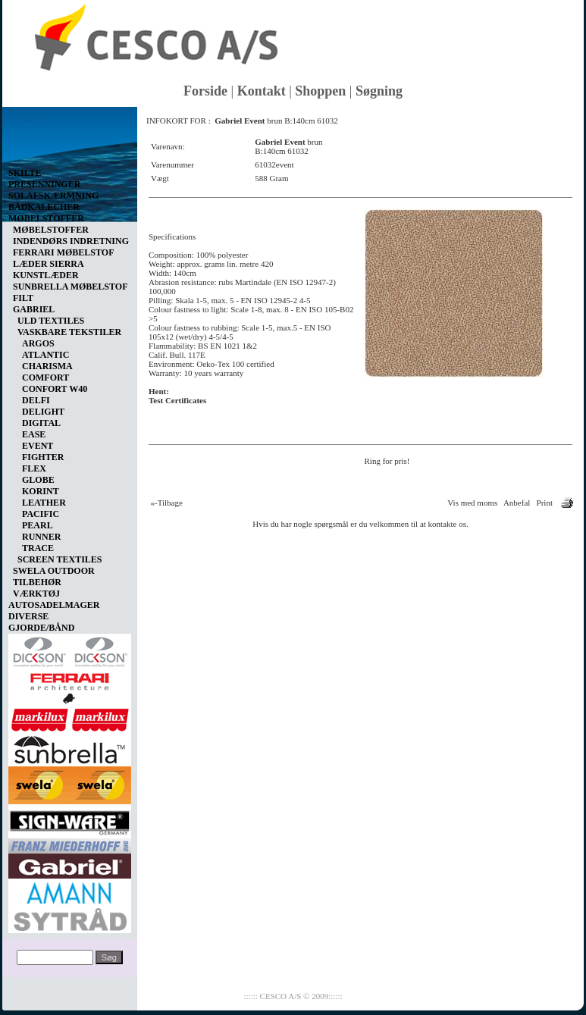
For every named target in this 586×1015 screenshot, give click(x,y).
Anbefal (516, 502)
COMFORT (45, 377)
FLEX (34, 468)
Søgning (379, 91)
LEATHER (44, 502)
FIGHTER (43, 457)
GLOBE (38, 480)
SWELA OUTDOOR (54, 570)
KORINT (40, 491)
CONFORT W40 (54, 389)
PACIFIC (40, 514)
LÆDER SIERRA (48, 263)
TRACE (38, 548)
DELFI (36, 400)
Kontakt (261, 91)
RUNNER (41, 536)
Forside (205, 91)
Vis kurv (25, 118)
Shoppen (320, 91)
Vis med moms (472, 502)
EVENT (37, 445)
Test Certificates (177, 400)
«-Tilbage (167, 502)
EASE (33, 434)
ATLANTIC (45, 354)
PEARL (37, 525)
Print (545, 502)
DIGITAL (41, 423)
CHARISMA (47, 366)
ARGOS (38, 343)
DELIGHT (43, 411)
